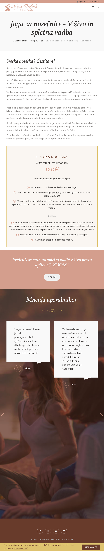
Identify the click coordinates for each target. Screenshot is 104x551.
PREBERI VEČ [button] (21, 549)
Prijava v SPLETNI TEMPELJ (88, 2)
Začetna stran (20, 41)
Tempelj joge (36, 41)
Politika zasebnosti (64, 539)
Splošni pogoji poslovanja (42, 539)
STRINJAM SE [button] (91, 547)
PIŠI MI (52, 277)
